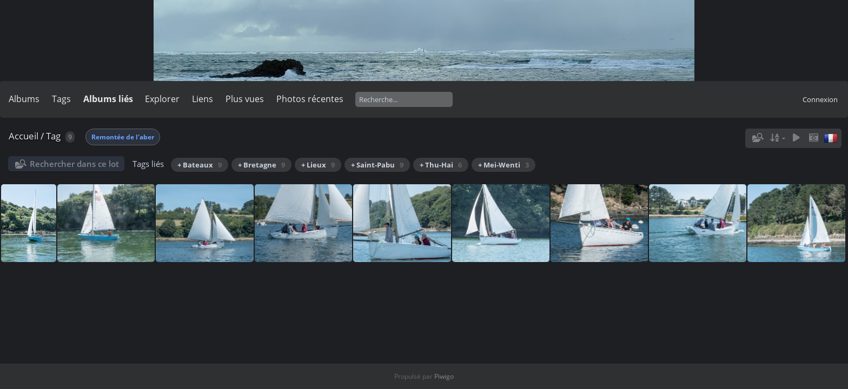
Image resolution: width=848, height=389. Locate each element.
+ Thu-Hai (441, 165)
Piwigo (444, 376)
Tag (53, 136)
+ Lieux (318, 165)
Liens (202, 99)
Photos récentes (309, 99)
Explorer (162, 99)
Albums (24, 99)
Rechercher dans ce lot (74, 163)
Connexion (820, 99)
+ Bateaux (199, 165)
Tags (61, 99)
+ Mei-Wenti (503, 165)
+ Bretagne (261, 165)
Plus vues (245, 99)
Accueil (23, 136)
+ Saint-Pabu (377, 165)
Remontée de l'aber (122, 137)
